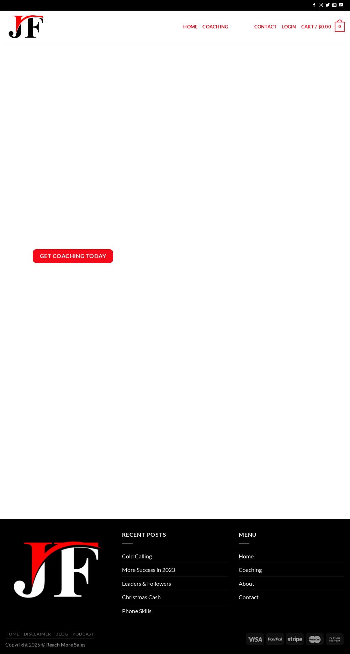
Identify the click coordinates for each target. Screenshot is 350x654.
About (241, 27)
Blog (61, 634)
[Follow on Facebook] (314, 5)
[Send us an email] (334, 5)
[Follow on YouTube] (341, 5)
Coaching (215, 27)
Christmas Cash (141, 597)
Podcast (83, 634)
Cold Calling (137, 556)
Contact (265, 27)
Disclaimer (37, 634)
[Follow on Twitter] (327, 5)
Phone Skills (137, 610)
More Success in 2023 (148, 569)
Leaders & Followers (146, 583)
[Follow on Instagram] (321, 5)
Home (190, 27)
